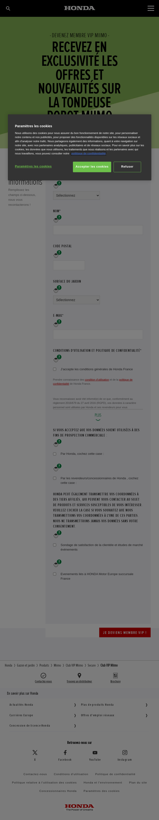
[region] (79, 148)
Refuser (127, 167)
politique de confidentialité (88, 153)
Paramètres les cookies (33, 166)
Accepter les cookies (92, 167)
